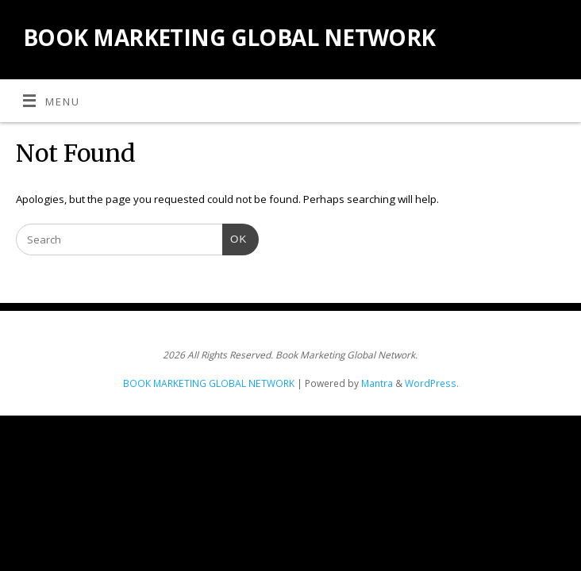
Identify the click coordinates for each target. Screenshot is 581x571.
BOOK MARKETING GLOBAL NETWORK (229, 38)
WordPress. (432, 383)
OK (234, 237)
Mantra (377, 383)
